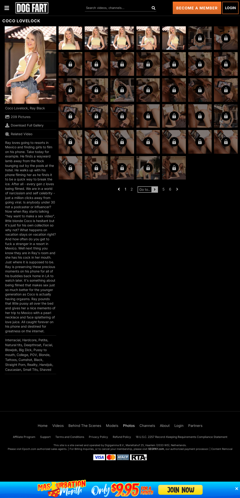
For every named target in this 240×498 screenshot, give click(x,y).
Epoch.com (29, 449)
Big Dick (25, 350)
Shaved (45, 370)
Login (230, 8)
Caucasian (13, 370)
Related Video (18, 134)
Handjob (45, 365)
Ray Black (37, 108)
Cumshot (25, 360)
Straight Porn (15, 365)
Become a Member (197, 8)
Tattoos (11, 360)
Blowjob (11, 350)
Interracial (12, 340)
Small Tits (30, 370)
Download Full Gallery (24, 125)
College (22, 355)
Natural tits (13, 345)
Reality (32, 365)
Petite (42, 340)
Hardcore (29, 340)
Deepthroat (32, 345)
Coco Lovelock (16, 108)
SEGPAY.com (156, 449)
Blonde (44, 355)
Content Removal (221, 449)
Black (38, 360)
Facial (47, 345)
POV (33, 355)
